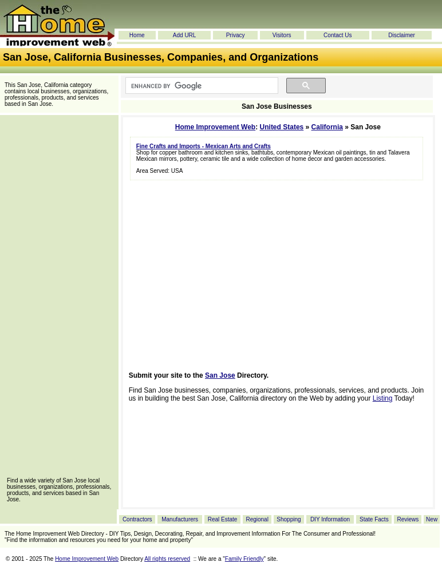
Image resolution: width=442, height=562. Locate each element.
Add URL (184, 35)
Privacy (235, 35)
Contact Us (337, 35)
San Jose (220, 375)
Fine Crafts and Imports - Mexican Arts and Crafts (203, 146)
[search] (200, 86)
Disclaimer (401, 35)
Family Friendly (244, 559)
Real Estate (223, 519)
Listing (383, 398)
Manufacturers (179, 519)
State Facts (374, 519)
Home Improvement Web (215, 127)
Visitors (282, 35)
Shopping (289, 519)
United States (282, 127)
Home (137, 35)
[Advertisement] (59, 300)
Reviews (408, 519)
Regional (257, 519)
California (327, 127)
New (431, 519)
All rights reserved (167, 559)
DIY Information (330, 519)
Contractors (137, 519)
